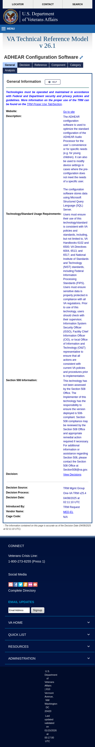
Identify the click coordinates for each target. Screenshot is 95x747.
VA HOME (15, 622)
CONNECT (16, 546)
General (10, 65)
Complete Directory (22, 590)
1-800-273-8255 (19, 561)
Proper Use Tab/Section (44, 104)
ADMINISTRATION (21, 658)
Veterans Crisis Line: (23, 556)
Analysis (10, 70)
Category (75, 65)
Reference (41, 65)
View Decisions (72, 474)
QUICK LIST (17, 634)
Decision (25, 65)
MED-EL (68, 512)
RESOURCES (18, 646)
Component (58, 65)
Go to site (69, 111)
